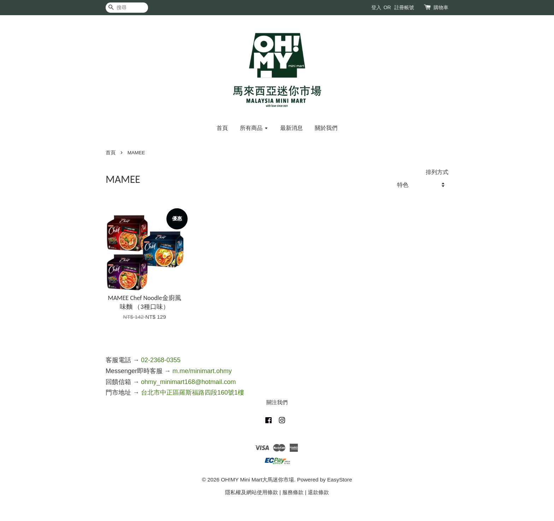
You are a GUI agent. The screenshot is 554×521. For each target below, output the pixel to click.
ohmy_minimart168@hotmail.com (188, 381)
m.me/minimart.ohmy (202, 371)
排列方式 (437, 172)
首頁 (222, 128)
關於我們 (326, 128)
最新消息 (291, 128)
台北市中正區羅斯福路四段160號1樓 (192, 392)
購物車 (441, 7)
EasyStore (339, 480)
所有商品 (254, 128)
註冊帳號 (404, 7)
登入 (376, 7)
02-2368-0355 (161, 360)
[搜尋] (127, 7)
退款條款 (318, 492)
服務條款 (292, 492)
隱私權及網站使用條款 (251, 492)
